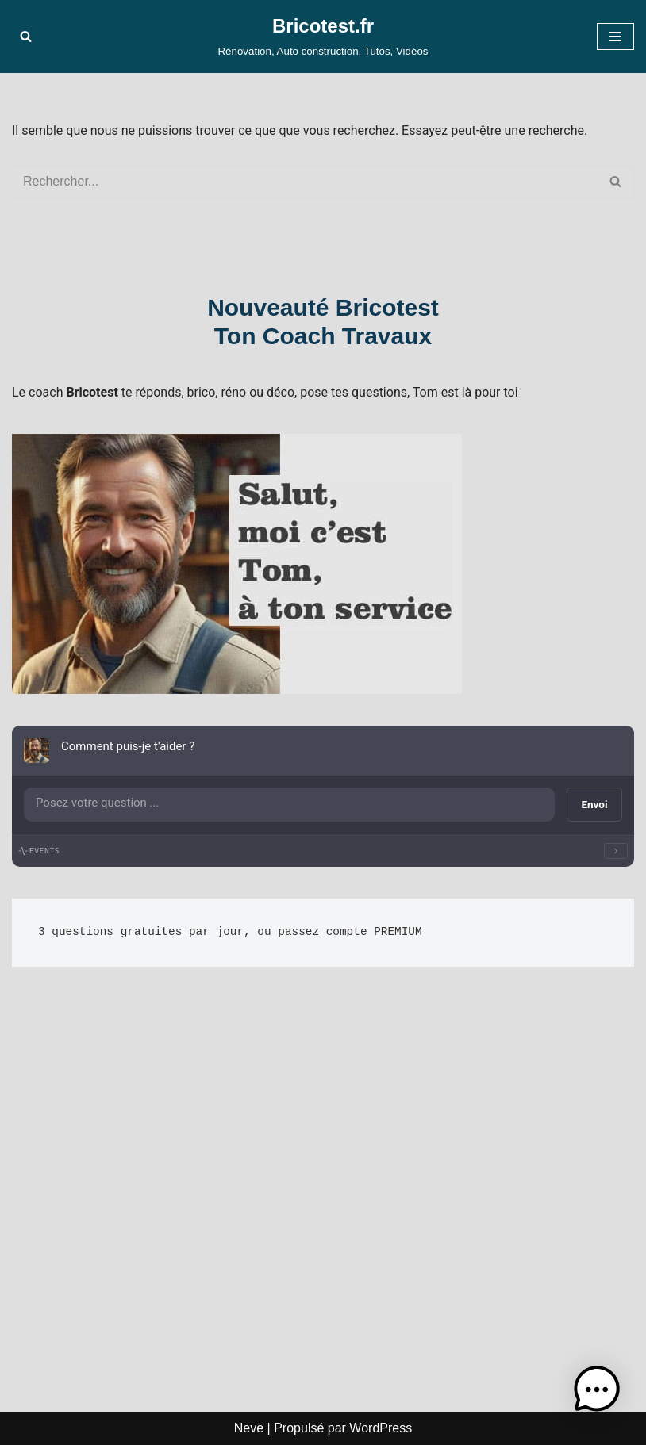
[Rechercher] (26, 36)
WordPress (380, 1428)
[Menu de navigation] (615, 36)
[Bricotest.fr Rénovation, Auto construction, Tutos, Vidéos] (322, 36)
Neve (248, 1428)
